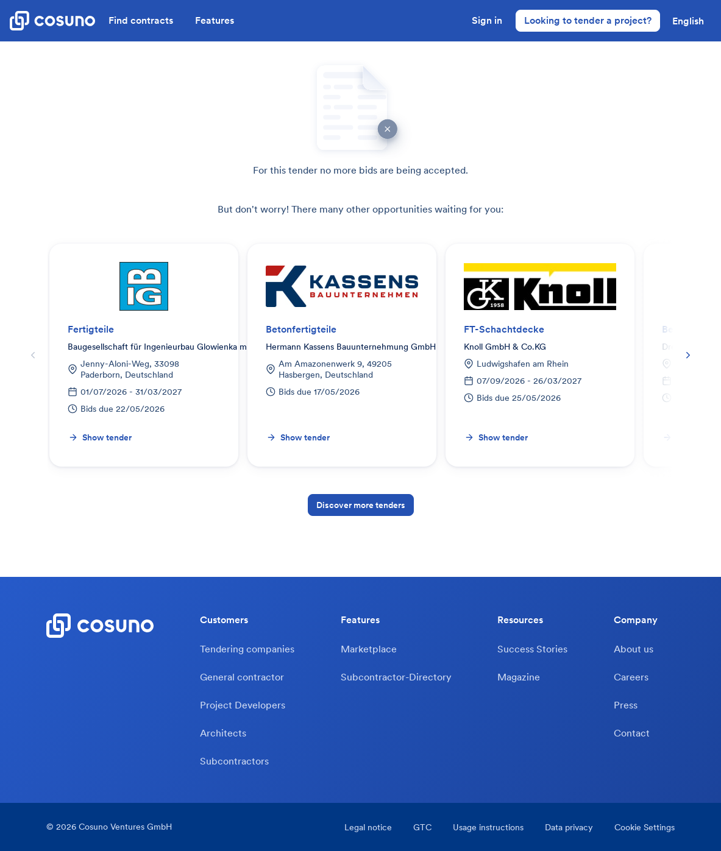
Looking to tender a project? (588, 20)
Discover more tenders (360, 505)
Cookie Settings (644, 827)
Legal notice (368, 827)
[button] (688, 21)
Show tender (100, 437)
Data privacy (569, 827)
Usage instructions (488, 827)
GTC (422, 827)
